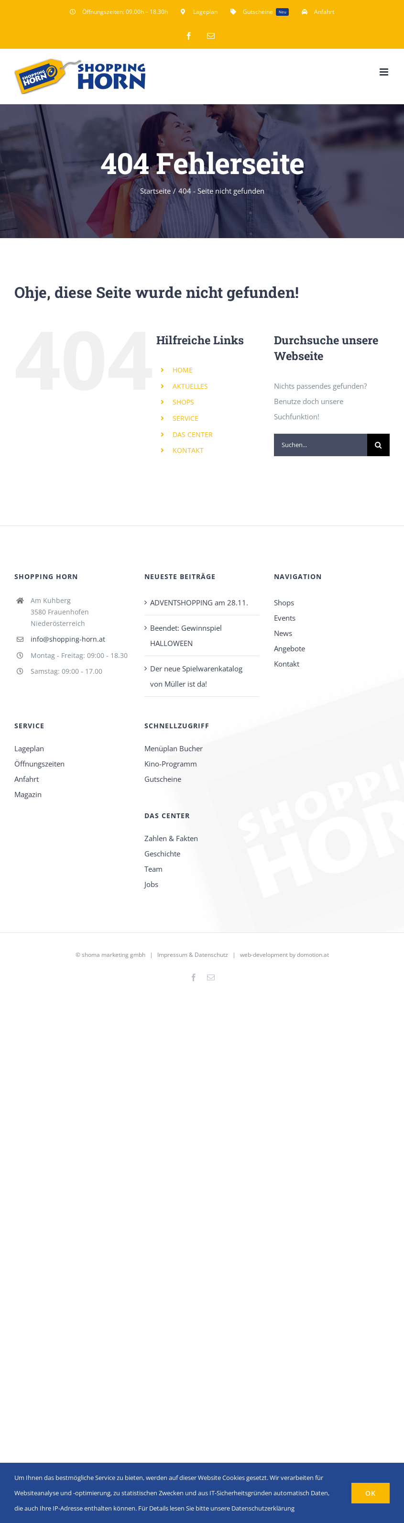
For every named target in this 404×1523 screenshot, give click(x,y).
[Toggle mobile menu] (385, 72)
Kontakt (286, 663)
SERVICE (185, 418)
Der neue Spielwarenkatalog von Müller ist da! (196, 676)
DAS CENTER (193, 434)
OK (370, 1493)
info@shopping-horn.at (68, 639)
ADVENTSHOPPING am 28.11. (199, 602)
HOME (183, 369)
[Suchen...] (320, 445)
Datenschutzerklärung (263, 1508)
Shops (284, 602)
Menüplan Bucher (173, 748)
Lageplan (29, 748)
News (283, 633)
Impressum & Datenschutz (192, 955)
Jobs (151, 884)
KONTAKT (188, 450)
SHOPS (183, 401)
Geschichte (162, 853)
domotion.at (313, 955)
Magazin (28, 794)
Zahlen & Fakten (171, 838)
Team (153, 869)
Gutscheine (162, 779)
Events (284, 618)
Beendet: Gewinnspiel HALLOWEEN (186, 635)
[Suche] (378, 445)
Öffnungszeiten (39, 763)
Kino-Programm (170, 763)
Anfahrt (26, 779)
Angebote (289, 648)
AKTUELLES (190, 386)
